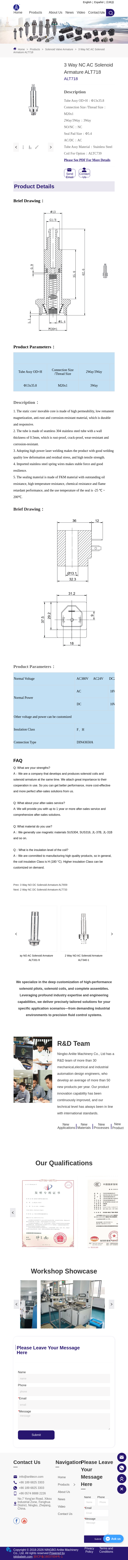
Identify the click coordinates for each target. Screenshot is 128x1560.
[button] (35, 12)
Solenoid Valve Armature (59, 49)
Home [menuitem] (18, 12)
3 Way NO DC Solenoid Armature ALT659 (43, 884)
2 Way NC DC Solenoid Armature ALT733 (43, 889)
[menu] (59, 12)
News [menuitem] (69, 12)
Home (21, 49)
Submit (36, 1434)
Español (98, 2)
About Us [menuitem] (55, 12)
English (87, 2)
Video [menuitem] (81, 12)
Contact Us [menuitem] (96, 12)
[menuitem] (35, 12)
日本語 (110, 2)
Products (35, 49)
